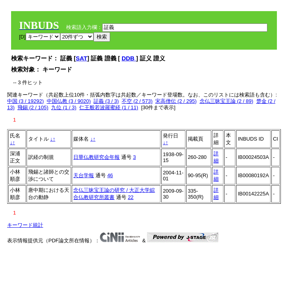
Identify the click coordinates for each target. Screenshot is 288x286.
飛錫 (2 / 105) (32, 107)
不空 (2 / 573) (137, 101)
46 (110, 175)
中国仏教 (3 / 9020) (69, 101)
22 (131, 197)
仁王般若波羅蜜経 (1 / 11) (108, 107)
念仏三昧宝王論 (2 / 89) (227, 101)
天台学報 (83, 175)
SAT (81, 58)
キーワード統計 (25, 225)
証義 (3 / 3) (106, 101)
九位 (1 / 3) (63, 107)
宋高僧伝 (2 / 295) (175, 101)
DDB (129, 58)
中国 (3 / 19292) (25, 101)
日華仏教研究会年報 (96, 157)
